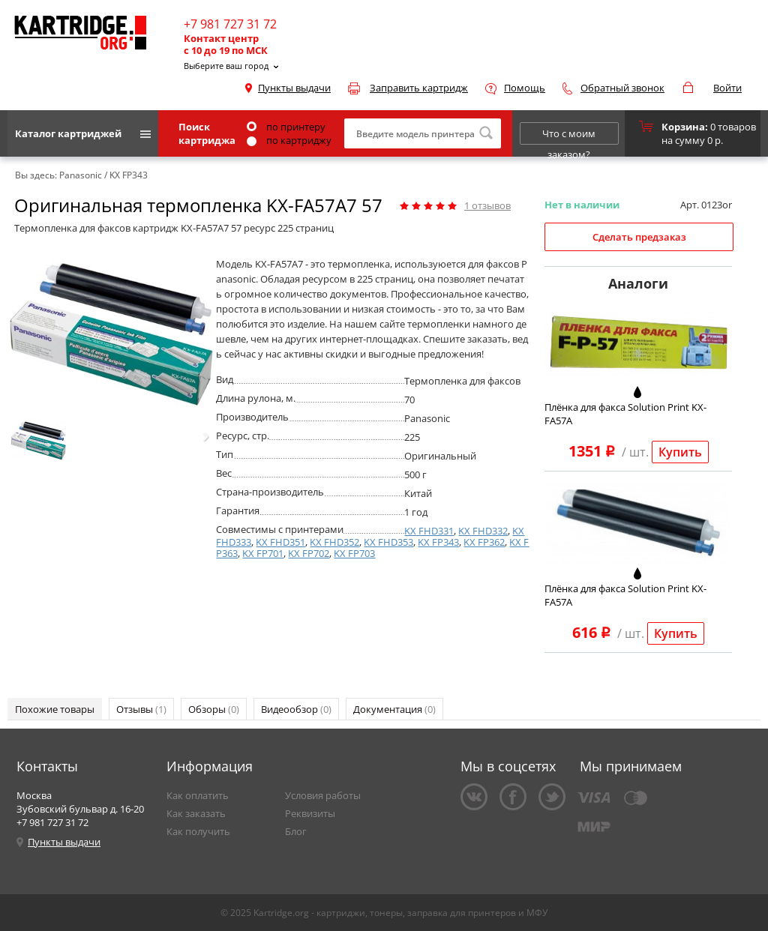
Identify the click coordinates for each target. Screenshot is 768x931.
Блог (296, 831)
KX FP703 (354, 553)
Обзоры (213, 709)
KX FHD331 (429, 530)
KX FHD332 (483, 530)
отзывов (487, 205)
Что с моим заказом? (569, 136)
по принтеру (286, 126)
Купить (680, 452)
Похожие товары (54, 709)
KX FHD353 (388, 542)
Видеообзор (296, 709)
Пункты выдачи (294, 87)
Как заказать (196, 813)
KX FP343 (438, 542)
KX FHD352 (334, 542)
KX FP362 (484, 542)
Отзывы (141, 709)
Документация (394, 709)
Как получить (198, 831)
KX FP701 (263, 553)
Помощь (524, 87)
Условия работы (323, 795)
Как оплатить (197, 795)
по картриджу (289, 140)
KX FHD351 (280, 542)
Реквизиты (310, 813)
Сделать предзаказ (639, 237)
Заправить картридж (419, 87)
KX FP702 (308, 553)
